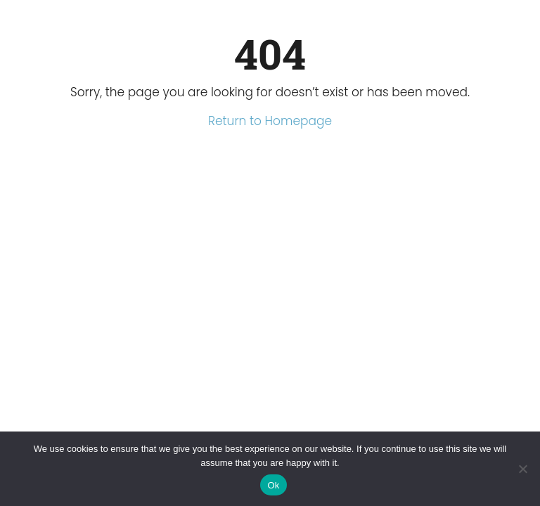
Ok (273, 485)
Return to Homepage (270, 120)
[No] (522, 469)
